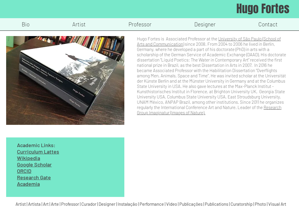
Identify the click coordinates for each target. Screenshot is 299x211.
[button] (79, 26)
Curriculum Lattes (38, 151)
